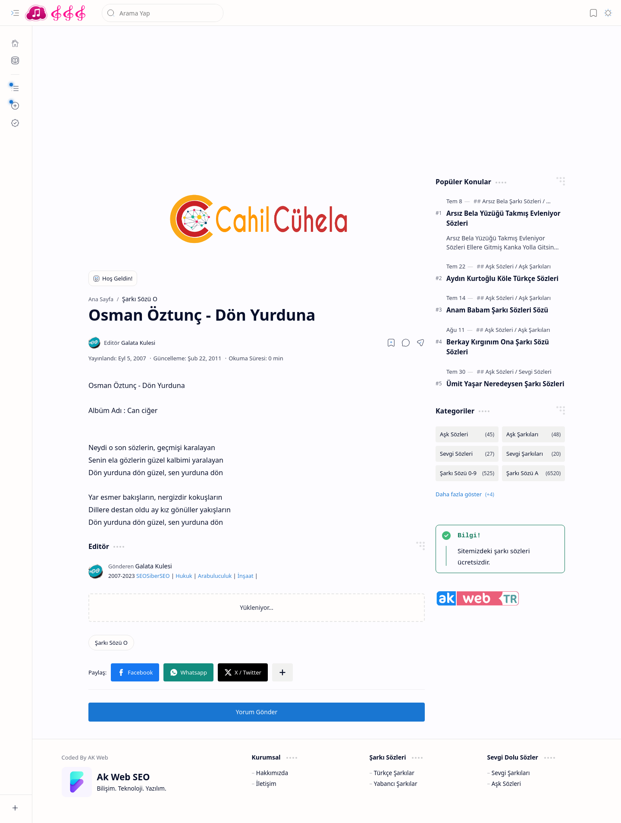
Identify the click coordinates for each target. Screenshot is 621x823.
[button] (15, 12)
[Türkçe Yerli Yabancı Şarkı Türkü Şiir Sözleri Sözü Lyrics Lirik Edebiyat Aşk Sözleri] (56, 13)
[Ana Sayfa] (15, 43)
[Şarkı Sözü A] (533, 473)
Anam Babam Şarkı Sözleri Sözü (497, 310)
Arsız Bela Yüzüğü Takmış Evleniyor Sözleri (503, 218)
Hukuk (184, 576)
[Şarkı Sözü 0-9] (467, 473)
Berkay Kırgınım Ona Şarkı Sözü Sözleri (497, 346)
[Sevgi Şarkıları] (533, 454)
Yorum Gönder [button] (256, 712)
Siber (153, 576)
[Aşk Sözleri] (502, 266)
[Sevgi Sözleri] (535, 371)
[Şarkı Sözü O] (111, 642)
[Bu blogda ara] (162, 13)
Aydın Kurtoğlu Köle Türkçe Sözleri (502, 278)
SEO (141, 576)
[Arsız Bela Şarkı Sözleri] (513, 201)
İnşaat (246, 576)
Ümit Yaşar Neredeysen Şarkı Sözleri (505, 383)
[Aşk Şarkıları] (535, 266)
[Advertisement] (326, 99)
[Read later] (391, 342)
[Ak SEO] (15, 60)
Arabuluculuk (215, 576)
